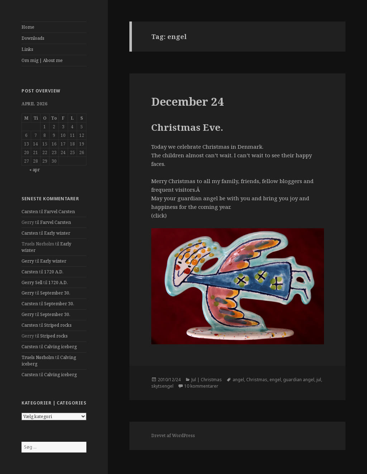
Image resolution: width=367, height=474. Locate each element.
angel (238, 380)
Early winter (57, 233)
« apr (34, 170)
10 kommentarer (201, 386)
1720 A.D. (53, 272)
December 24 (187, 101)
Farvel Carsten (59, 212)
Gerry (28, 261)
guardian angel (298, 380)
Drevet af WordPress (173, 435)
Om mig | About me (42, 60)
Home (28, 27)
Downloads (33, 38)
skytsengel (162, 386)
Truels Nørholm (38, 357)
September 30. (55, 293)
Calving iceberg (60, 347)
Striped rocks (58, 325)
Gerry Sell (32, 282)
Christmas (256, 380)
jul (318, 380)
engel (275, 380)
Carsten (30, 212)
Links (27, 49)
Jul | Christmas (206, 380)
